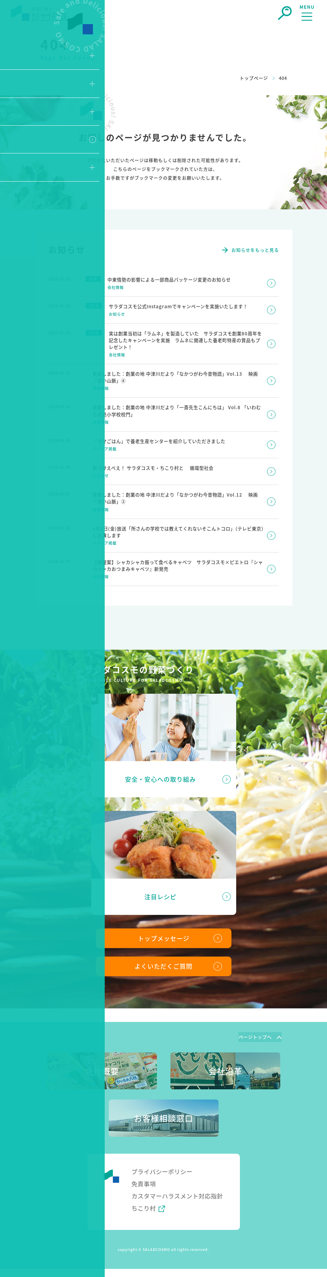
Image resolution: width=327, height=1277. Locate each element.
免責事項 (144, 1181)
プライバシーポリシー (163, 1169)
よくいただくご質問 (163, 963)
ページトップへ (253, 1034)
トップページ (254, 78)
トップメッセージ (163, 934)
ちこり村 (144, 1216)
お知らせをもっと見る (255, 250)
